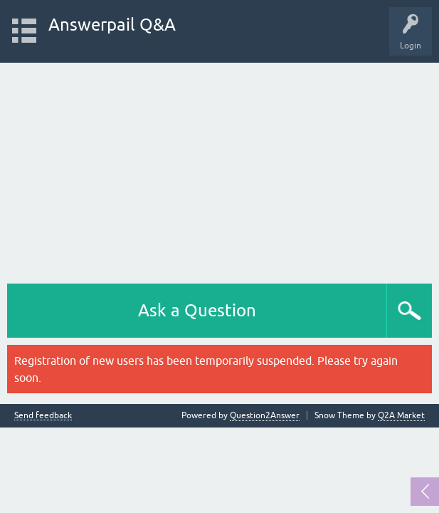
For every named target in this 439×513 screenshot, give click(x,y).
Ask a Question (197, 310)
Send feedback (43, 415)
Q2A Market (401, 415)
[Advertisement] (219, 169)
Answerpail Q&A (112, 24)
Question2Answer (265, 415)
